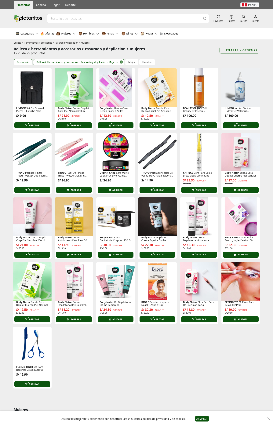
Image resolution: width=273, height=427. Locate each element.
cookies (180, 419)
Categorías (27, 34)
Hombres (88, 34)
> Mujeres (84, 42)
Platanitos (23, 5)
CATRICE (188, 172)
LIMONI (21, 108)
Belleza (17, 42)
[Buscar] (205, 18)
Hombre (147, 62)
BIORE (145, 302)
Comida (41, 5)
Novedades (168, 34)
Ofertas (47, 34)
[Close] (269, 419)
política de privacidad (156, 419)
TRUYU (20, 172)
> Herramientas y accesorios (37, 42)
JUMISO (229, 108)
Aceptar (202, 418)
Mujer (131, 62)
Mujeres (65, 34)
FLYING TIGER (233, 302)
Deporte (70, 5)
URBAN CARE (107, 172)
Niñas (110, 34)
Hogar (56, 5)
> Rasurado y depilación (65, 42)
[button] (249, 4)
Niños (129, 34)
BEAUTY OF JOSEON (194, 108)
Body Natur (65, 108)
